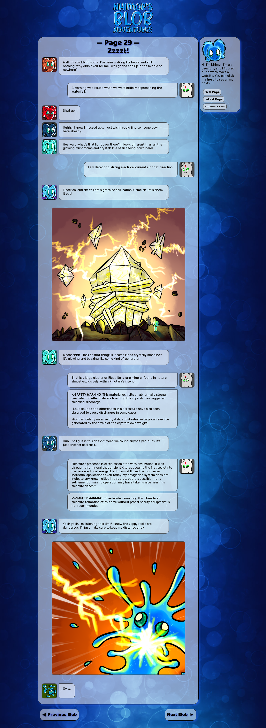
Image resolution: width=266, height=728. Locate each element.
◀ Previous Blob (59, 714)
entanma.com (215, 106)
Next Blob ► (180, 714)
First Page (212, 92)
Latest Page (214, 99)
